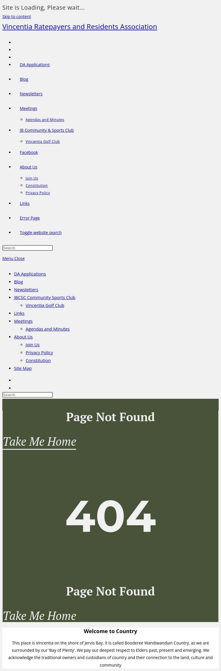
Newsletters (26, 289)
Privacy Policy (39, 352)
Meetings (23, 321)
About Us (23, 337)
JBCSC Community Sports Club (44, 297)
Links (19, 313)
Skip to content (16, 16)
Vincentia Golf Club (45, 305)
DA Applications (30, 274)
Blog (18, 281)
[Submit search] (56, 396)
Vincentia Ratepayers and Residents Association (79, 26)
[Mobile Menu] (13, 258)
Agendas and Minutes (48, 329)
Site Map (23, 368)
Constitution (38, 360)
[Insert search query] (27, 248)
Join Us (33, 344)
